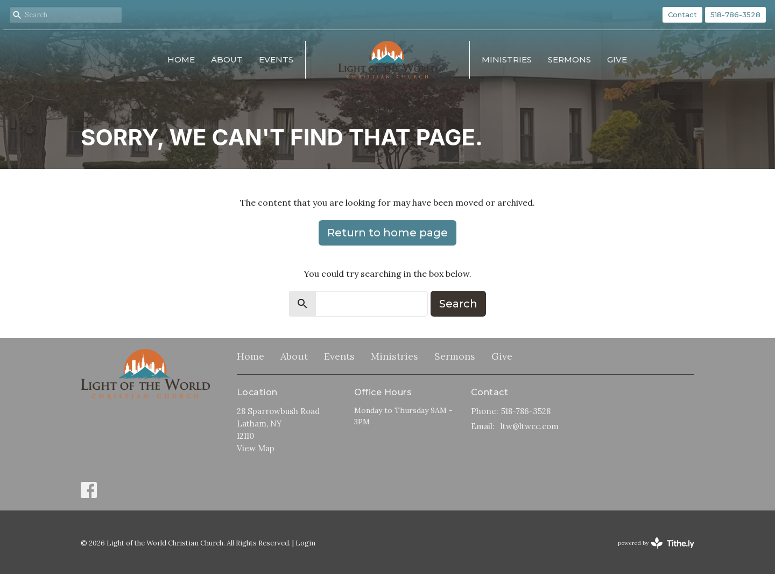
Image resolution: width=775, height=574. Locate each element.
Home (181, 59)
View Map (255, 448)
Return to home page (387, 232)
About (227, 59)
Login (305, 543)
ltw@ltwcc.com (530, 426)
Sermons (569, 59)
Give (617, 59)
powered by (656, 543)
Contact (682, 14)
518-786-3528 (735, 14)
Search (458, 303)
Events (276, 59)
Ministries (507, 59)
